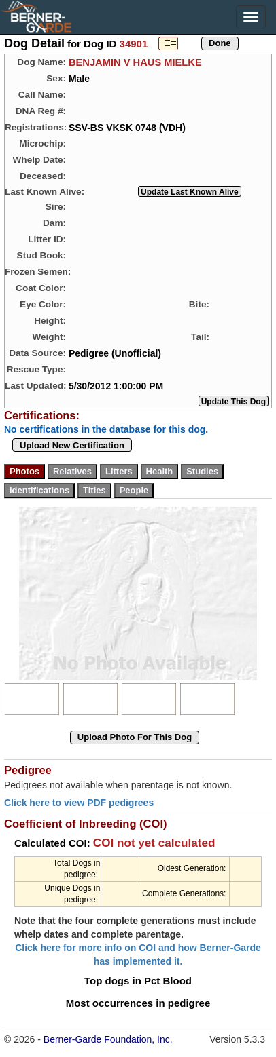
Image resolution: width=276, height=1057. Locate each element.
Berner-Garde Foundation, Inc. (108, 1039)
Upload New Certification (72, 445)
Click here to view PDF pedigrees (79, 802)
